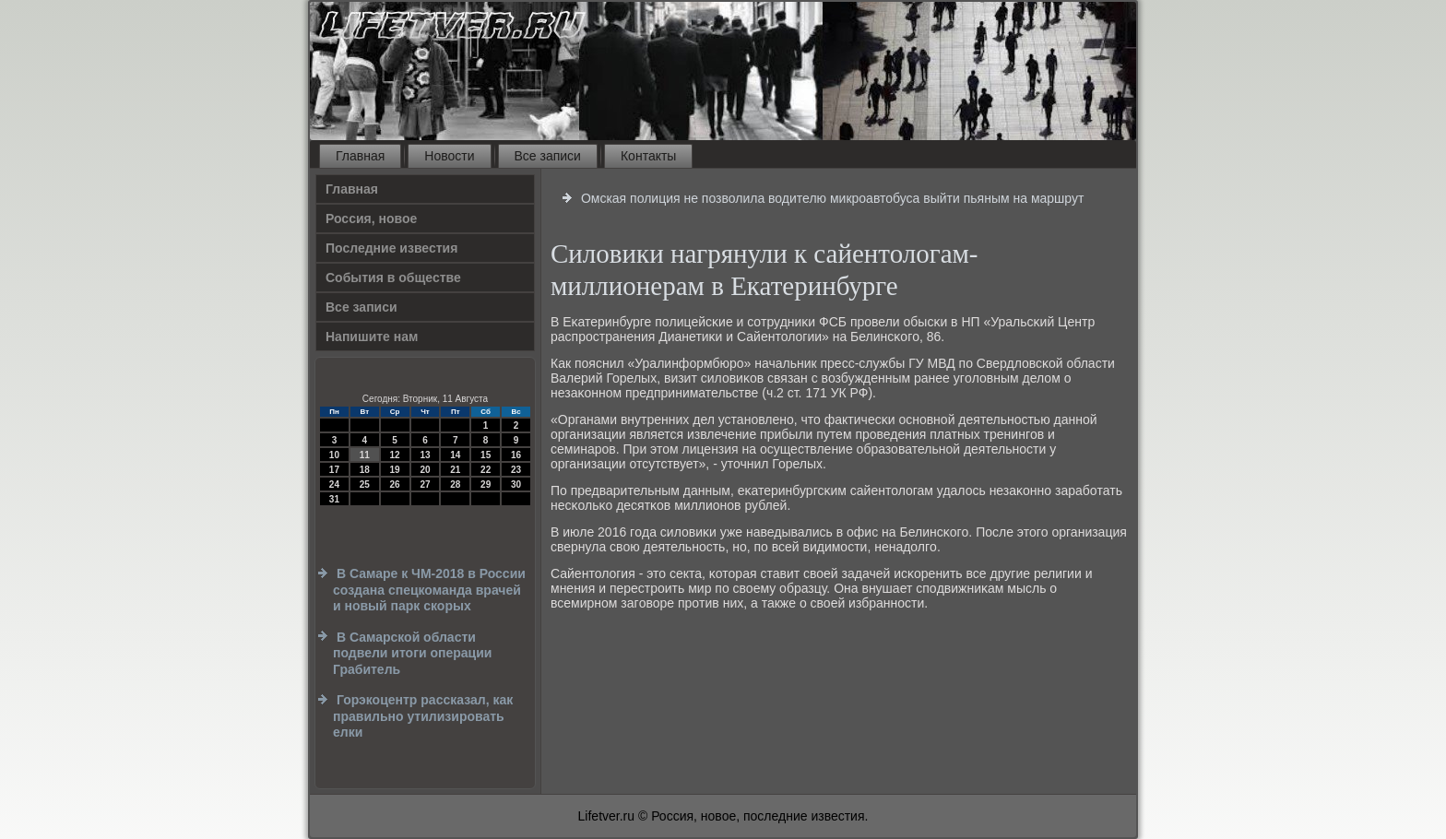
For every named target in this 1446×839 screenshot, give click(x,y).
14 (455, 455)
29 (485, 484)
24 (334, 484)
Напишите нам (372, 336)
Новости (449, 155)
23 (516, 470)
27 (425, 484)
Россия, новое (371, 218)
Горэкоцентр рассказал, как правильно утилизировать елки (423, 715)
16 (516, 455)
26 (395, 484)
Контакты (648, 155)
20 (425, 470)
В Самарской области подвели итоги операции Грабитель (412, 653)
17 (334, 470)
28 (455, 484)
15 (485, 455)
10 (334, 455)
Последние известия (391, 248)
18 (365, 470)
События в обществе (393, 277)
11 (365, 455)
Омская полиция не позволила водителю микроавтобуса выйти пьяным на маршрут (832, 198)
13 (425, 455)
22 (485, 470)
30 (516, 484)
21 (455, 470)
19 (395, 470)
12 (395, 455)
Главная (360, 155)
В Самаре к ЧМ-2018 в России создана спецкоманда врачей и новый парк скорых (429, 589)
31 (334, 499)
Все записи (548, 155)
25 (365, 484)
